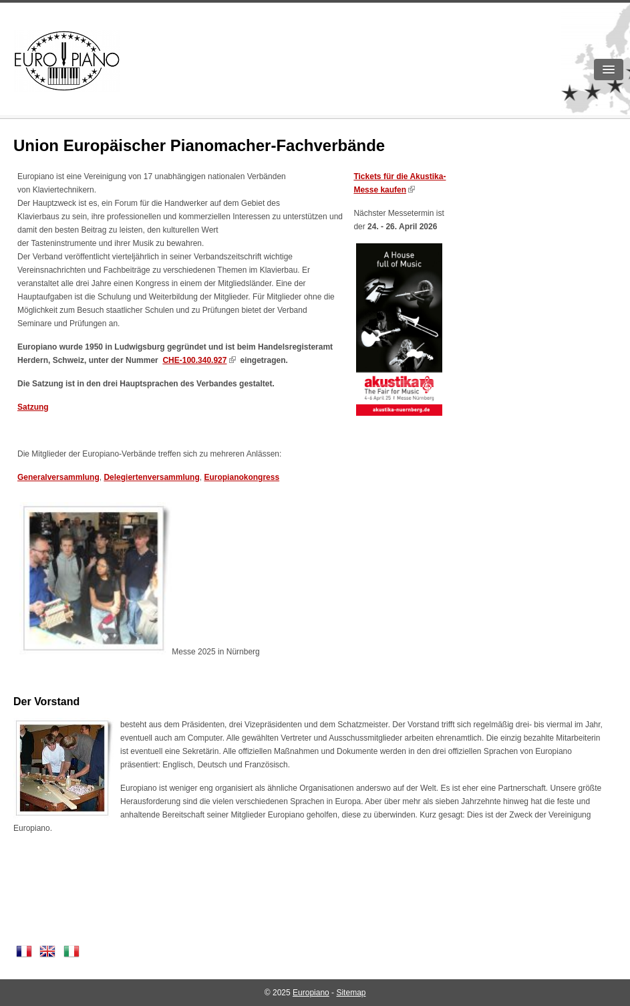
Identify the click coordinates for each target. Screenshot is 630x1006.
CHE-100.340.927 (194, 360)
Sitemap (350, 992)
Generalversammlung (58, 477)
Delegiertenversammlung (151, 477)
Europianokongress (241, 477)
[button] (608, 69)
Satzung (33, 407)
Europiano (311, 992)
